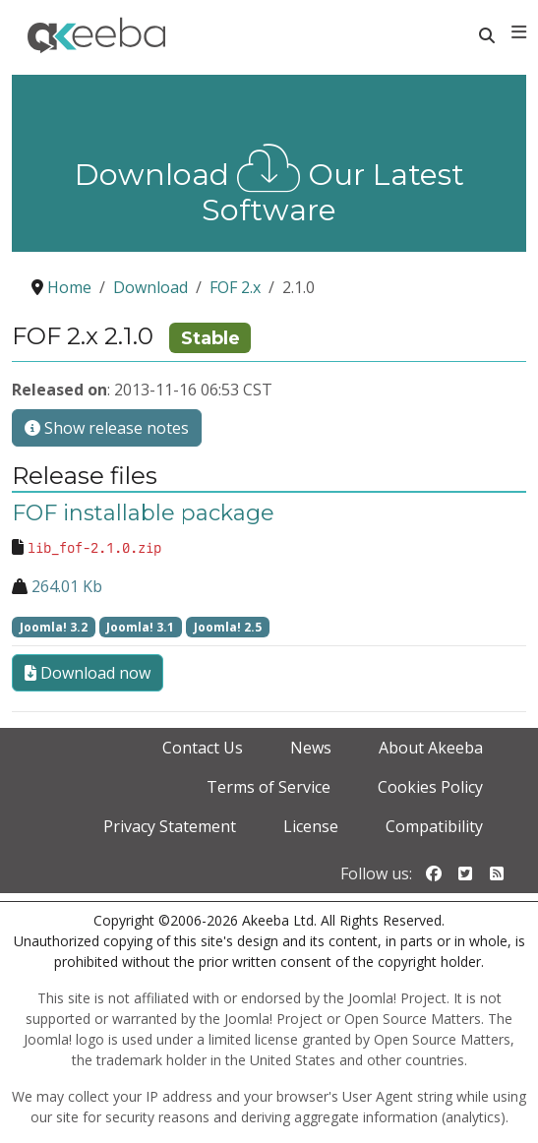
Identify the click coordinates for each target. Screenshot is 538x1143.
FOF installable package (143, 513)
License (310, 826)
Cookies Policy (430, 787)
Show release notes (107, 428)
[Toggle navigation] (518, 32)
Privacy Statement (169, 826)
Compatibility (434, 826)
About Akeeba (431, 747)
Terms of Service (268, 787)
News (310, 747)
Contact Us (202, 747)
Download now (87, 673)
